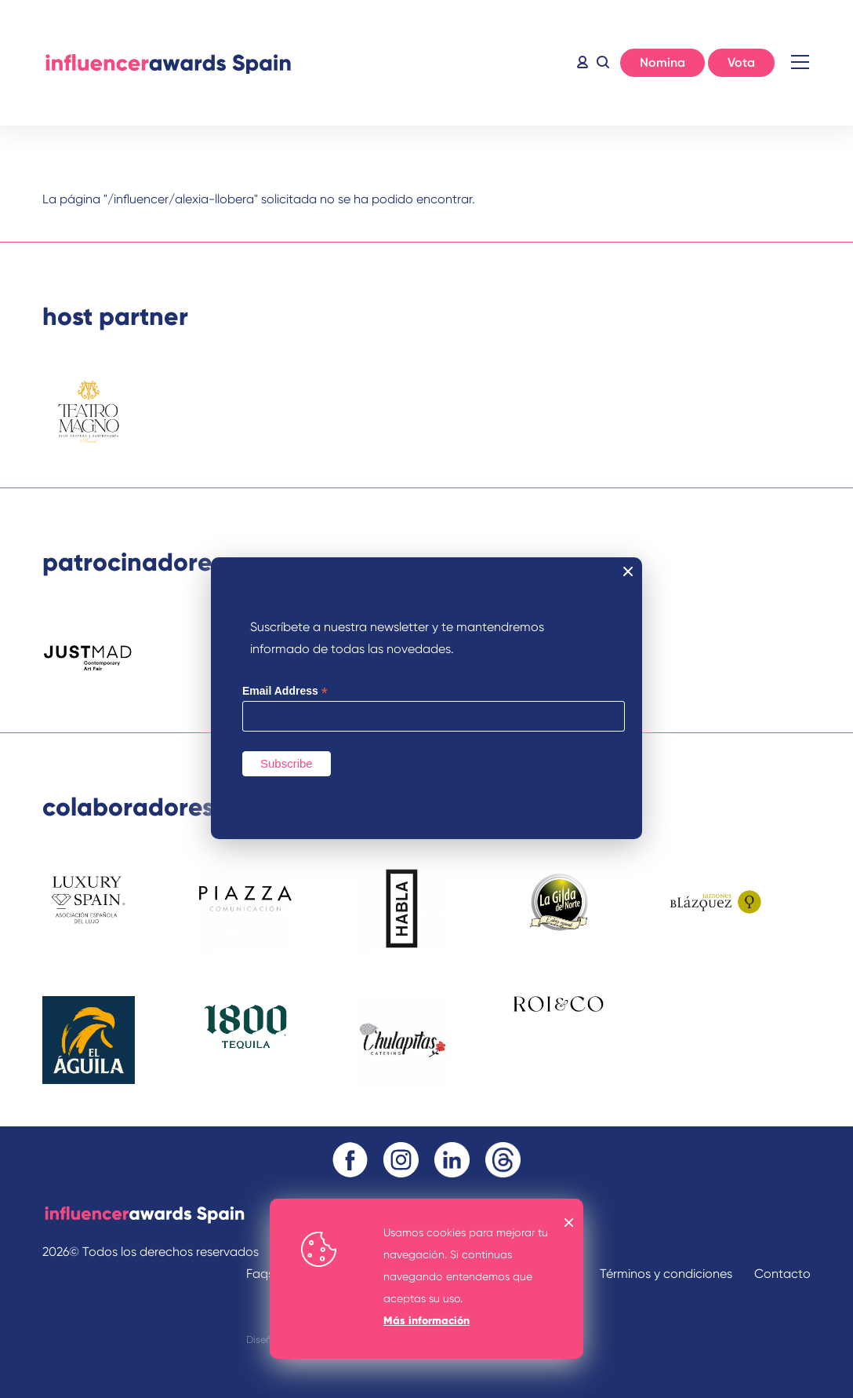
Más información (426, 1320)
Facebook (350, 1159)
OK (569, 1222)
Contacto (782, 1273)
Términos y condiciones (666, 1273)
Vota (741, 62)
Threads (503, 1159)
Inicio (167, 63)
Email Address (285, 691)
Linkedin (452, 1159)
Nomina (662, 62)
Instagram (401, 1159)
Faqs (260, 1273)
